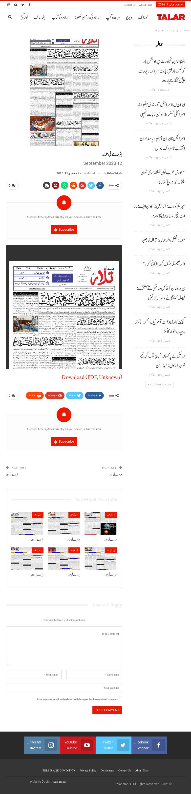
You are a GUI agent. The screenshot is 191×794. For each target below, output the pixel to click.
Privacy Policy (88, 770)
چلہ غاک (40, 17)
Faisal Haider (59, 782)
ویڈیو (129, 17)
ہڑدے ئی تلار (115, 474)
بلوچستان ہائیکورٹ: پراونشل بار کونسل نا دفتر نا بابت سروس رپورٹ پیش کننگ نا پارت (162, 71)
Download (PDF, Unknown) (92, 377)
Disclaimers (107, 770)
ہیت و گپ (113, 17)
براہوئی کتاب (60, 17)
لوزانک (143, 17)
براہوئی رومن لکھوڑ (87, 17)
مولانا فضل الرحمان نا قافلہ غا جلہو (163, 240)
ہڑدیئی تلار (111, 515)
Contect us (129, 4)
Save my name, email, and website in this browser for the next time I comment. (77, 699)
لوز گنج (24, 17)
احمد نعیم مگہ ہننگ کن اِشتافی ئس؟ (164, 264)
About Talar (145, 4)
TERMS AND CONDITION (58, 770)
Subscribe (66, 229)
